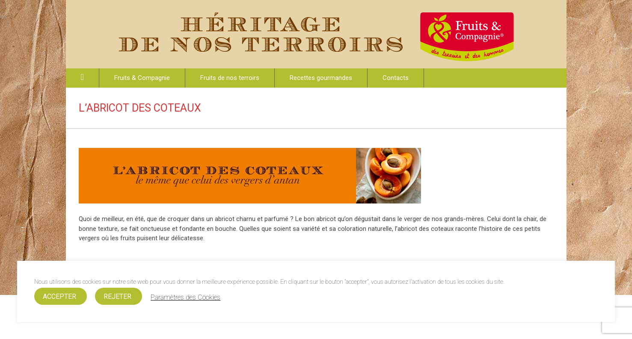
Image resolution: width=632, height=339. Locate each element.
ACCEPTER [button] (59, 296)
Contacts (396, 78)
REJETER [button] (117, 296)
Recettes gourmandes (321, 78)
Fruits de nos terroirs (229, 78)
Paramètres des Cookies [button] (185, 297)
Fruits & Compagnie (142, 78)
